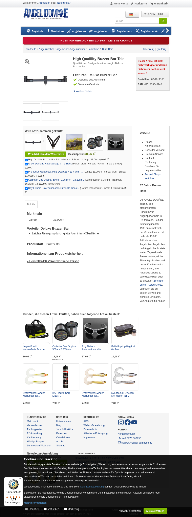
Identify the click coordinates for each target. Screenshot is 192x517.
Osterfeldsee (63, 437)
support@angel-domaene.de (135, 442)
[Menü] (20, 479)
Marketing (73, 509)
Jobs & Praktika (64, 429)
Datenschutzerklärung (92, 486)
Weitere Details (82, 91)
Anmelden (44, 2)
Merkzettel (139, 3)
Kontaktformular (126, 433)
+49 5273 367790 (129, 438)
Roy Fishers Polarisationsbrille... (92, 348)
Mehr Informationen (35, 502)
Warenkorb (159, 3)
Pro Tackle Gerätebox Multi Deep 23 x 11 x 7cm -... (55, 171)
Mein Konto (119, 3)
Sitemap (60, 445)
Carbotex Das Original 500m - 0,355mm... (64, 348)
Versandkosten (35, 425)
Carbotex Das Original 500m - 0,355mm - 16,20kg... (56, 179)
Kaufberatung (34, 437)
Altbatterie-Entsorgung (96, 433)
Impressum (89, 437)
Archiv (59, 441)
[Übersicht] (148, 49)
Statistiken (53, 509)
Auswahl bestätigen (130, 511)
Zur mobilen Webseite (39, 445)
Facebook (61, 433)
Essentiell (33, 509)
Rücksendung (34, 433)
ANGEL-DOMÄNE (47, 14)
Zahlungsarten (35, 429)
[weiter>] (161, 49)
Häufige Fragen (35, 441)
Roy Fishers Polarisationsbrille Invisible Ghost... (53, 188)
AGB (86, 421)
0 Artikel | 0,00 (155, 14)
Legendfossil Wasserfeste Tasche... (35, 348)
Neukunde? (64, 2)
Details (31, 204)
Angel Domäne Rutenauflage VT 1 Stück (50, 163)
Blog (58, 425)
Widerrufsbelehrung (94, 425)
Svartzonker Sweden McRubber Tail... (34, 394)
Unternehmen (63, 421)
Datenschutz (90, 429)
